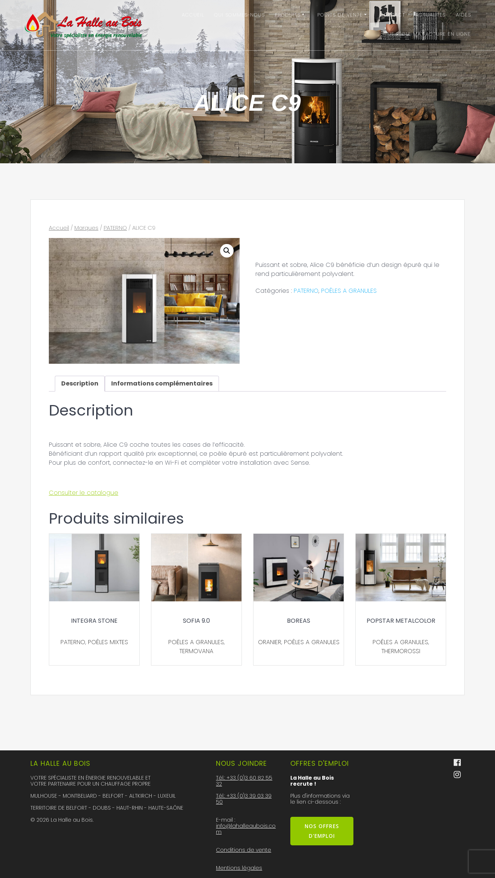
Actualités (430, 14)
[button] (227, 251)
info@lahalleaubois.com (246, 829)
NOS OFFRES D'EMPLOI (322, 830)
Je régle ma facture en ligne (430, 34)
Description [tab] (79, 383)
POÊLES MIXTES (108, 642)
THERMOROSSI (401, 651)
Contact (392, 14)
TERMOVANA (196, 651)
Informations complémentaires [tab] (162, 383)
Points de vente (340, 14)
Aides (463, 14)
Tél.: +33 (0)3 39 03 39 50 (244, 799)
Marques (86, 228)
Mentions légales (239, 868)
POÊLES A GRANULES (349, 290)
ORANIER (269, 642)
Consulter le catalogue (83, 492)
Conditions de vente (243, 850)
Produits (287, 14)
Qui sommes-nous (239, 14)
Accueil (193, 14)
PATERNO (115, 228)
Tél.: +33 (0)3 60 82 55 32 (244, 781)
